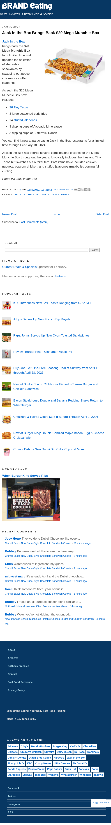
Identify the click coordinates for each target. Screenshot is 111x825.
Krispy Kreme (43, 763)
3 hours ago (80, 581)
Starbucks (14, 774)
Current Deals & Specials (37, 14)
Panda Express (17, 769)
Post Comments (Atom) (33, 222)
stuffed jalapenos (25, 120)
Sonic (95, 769)
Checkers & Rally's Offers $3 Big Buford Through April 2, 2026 (55, 416)
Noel (8, 589)
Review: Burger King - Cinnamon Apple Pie (42, 351)
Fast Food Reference (20, 682)
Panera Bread (36, 769)
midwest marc (15, 576)
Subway (27, 774)
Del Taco (79, 752)
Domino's (93, 752)
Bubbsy (10, 551)
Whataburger (69, 774)
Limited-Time (49, 194)
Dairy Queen (64, 752)
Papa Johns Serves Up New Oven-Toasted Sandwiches (51, 335)
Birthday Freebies (18, 666)
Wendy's (53, 774)
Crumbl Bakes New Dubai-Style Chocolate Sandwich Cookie (38, 543)
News (3, 14)
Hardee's (59, 757)
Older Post (102, 214)
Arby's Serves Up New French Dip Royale (41, 319)
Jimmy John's (16, 763)
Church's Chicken (30, 752)
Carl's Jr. (75, 746)
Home (56, 214)
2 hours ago (80, 556)
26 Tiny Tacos (18, 107)
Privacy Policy (16, 690)
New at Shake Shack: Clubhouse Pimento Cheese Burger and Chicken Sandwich (49, 619)
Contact (12, 674)
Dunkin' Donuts (17, 757)
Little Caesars (62, 763)
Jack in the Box (13, 41)
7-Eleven (13, 746)
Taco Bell (40, 774)
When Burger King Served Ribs (25, 475)
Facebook (13, 788)
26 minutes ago (82, 543)
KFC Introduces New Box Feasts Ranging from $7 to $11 (52, 303)
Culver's (49, 752)
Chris (9, 564)
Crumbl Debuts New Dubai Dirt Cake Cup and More (48, 449)
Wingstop (85, 774)
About (11, 650)
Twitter (12, 796)
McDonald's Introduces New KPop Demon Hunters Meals (36, 606)
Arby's (24, 746)
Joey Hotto (13, 538)
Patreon (60, 276)
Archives (13, 658)
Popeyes (83, 769)
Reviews (14, 14)
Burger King (60, 746)
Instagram (14, 804)
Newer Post (9, 214)
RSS (10, 812)
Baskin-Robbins (40, 746)
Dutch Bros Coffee (40, 757)
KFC (29, 763)
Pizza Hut (70, 769)
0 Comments (63, 189)
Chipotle (13, 752)
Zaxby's (98, 774)
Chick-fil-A (89, 746)
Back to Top (101, 803)
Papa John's (54, 769)
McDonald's (80, 763)
